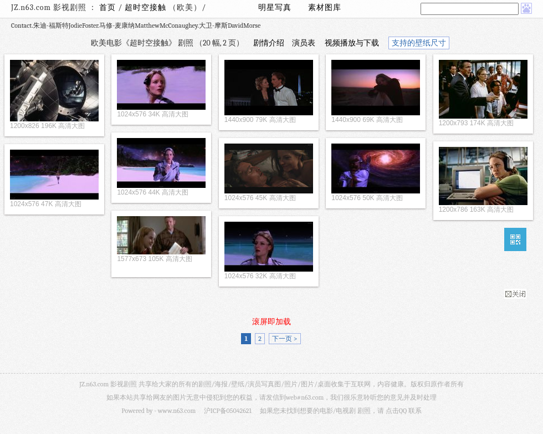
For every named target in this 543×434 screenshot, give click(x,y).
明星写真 (274, 7)
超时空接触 (146, 7)
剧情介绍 (268, 43)
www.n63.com (177, 411)
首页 (107, 7)
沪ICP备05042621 (228, 411)
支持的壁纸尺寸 (419, 43)
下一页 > (284, 339)
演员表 (303, 43)
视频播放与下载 (352, 43)
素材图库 (324, 7)
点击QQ (396, 411)
